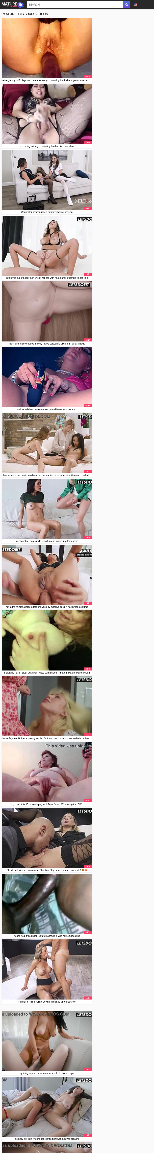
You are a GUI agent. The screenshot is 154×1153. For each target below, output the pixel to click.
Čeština (10, 1142)
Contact (96, 1136)
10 (110, 687)
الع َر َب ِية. (63, 1142)
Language (135, 4)
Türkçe (52, 1146)
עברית (77, 1149)
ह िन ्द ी (87, 1142)
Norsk (24, 1146)
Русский (33, 1146)
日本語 (107, 1146)
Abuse (105, 1136)
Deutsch (142, 1142)
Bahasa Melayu (50, 1142)
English (81, 1146)
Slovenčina (131, 1142)
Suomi (125, 1146)
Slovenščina (100, 1142)
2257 (112, 1136)
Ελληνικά (86, 1149)
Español (116, 1146)
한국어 (90, 1146)
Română (42, 1146)
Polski (16, 1146)
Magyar (31, 1142)
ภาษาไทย (71, 1146)
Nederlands (76, 1142)
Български (135, 1146)
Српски (8, 1146)
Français (68, 1149)
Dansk (145, 1146)
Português (20, 1142)
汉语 (39, 1142)
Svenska (61, 1146)
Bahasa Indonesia (116, 1142)
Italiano (98, 1146)
